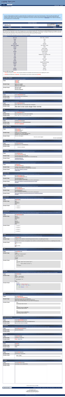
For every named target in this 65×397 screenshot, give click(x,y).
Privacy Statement (52, 387)
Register (9, 27)
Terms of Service (57, 387)
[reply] (15, 65)
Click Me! (17, 182)
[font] (15, 42)
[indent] (14, 46)
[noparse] (15, 62)
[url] (15, 49)
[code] (15, 57)
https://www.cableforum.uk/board (21, 169)
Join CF (61, 5)
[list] (15, 54)
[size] (15, 40)
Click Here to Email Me (19, 159)
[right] (14, 45)
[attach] (14, 63)
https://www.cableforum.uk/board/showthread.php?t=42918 (26, 181)
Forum (4, 4)
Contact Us (35, 387)
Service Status (39, 387)
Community (36, 27)
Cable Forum (6, 24)
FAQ (10, 24)
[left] (12, 45)
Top (61, 387)
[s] (14, 66)
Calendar (54, 27)
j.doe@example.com (19, 158)
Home (8, 6)
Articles (10, 4)
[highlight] (15, 43)
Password (48, 25)
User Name (49, 24)
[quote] (15, 60)
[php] (15, 59)
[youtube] (15, 69)
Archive (47, 387)
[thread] (14, 51)
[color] (15, 39)
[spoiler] (14, 68)
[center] (17, 45)
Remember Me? (59, 24)
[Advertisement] (49, 2)
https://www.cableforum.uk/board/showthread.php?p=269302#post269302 (29, 193)
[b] (13, 37)
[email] (15, 48)
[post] (15, 52)
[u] (16, 37)
